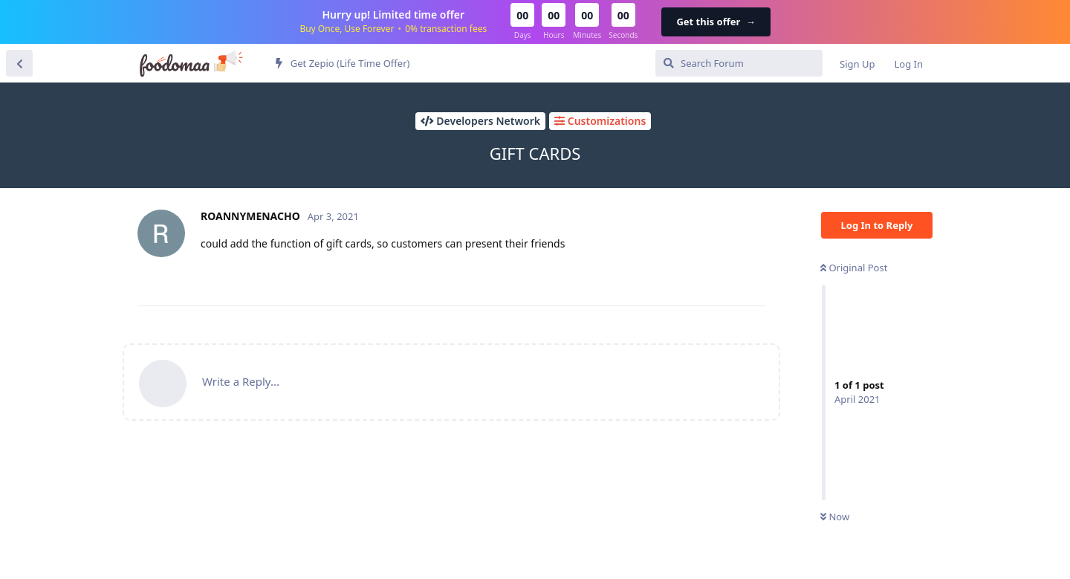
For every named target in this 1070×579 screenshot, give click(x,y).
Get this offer (715, 21)
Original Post (853, 267)
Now (834, 516)
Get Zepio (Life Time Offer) (342, 63)
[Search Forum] (739, 63)
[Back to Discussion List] (19, 63)
